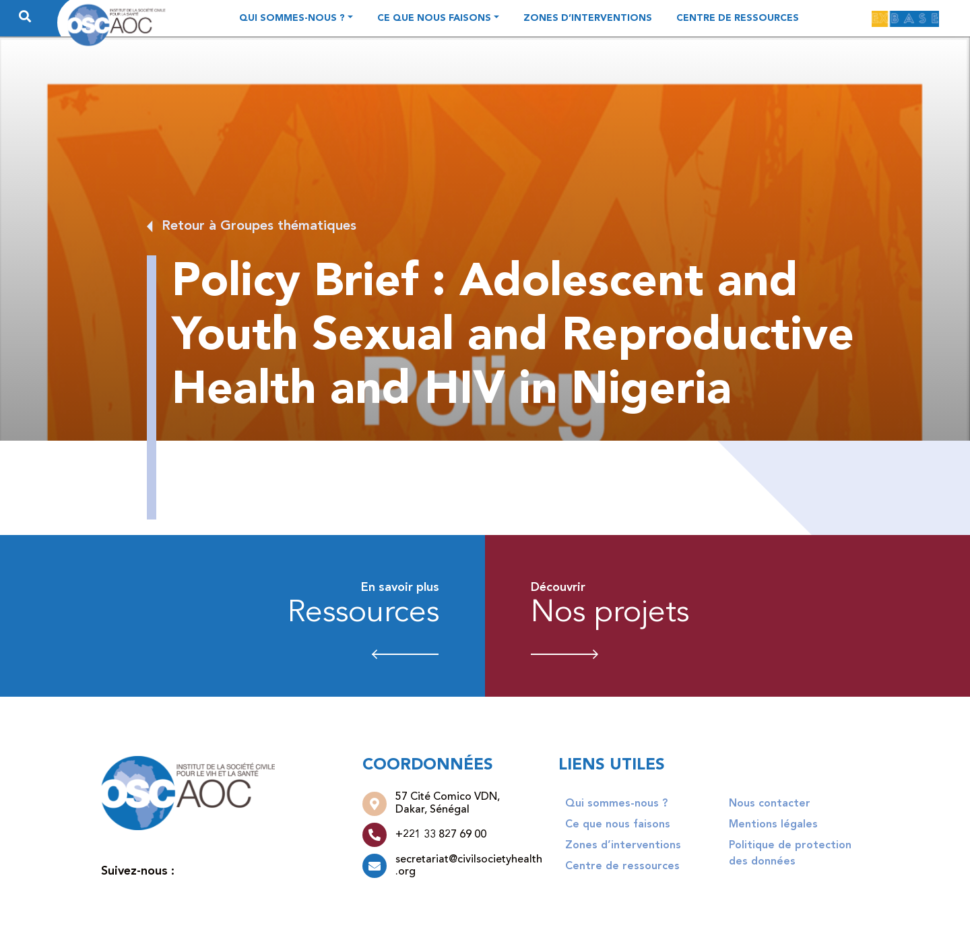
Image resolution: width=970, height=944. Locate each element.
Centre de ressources (737, 18)
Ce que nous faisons (434, 18)
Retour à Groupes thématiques (259, 226)
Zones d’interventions (587, 18)
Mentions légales (773, 824)
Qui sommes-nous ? (292, 18)
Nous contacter (769, 803)
